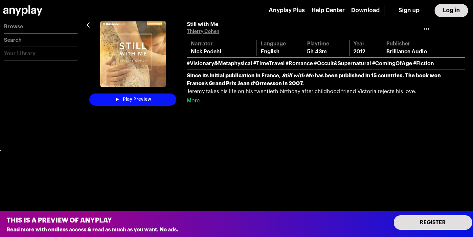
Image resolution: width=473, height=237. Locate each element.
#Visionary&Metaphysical (219, 63)
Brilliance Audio (406, 51)
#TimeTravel (268, 63)
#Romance (299, 63)
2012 (359, 51)
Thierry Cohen (203, 31)
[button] (41, 27)
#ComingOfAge (392, 63)
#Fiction (423, 63)
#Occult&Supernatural (342, 63)
